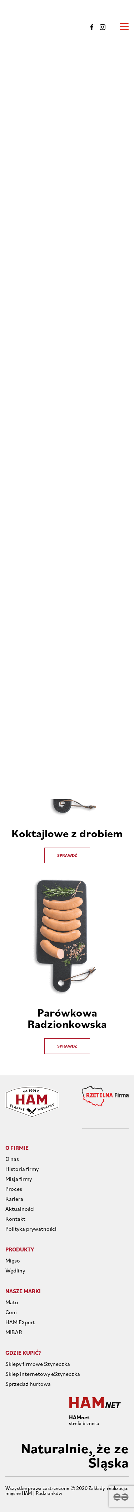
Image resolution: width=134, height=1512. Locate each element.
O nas (12, 1158)
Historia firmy (22, 1168)
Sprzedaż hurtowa (28, 1383)
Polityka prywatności (30, 1228)
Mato (11, 1302)
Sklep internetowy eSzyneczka (42, 1373)
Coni (11, 1312)
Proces (13, 1188)
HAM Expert (20, 1322)
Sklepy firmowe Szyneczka (37, 1363)
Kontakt (15, 1218)
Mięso (12, 1260)
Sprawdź (67, 855)
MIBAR (13, 1332)
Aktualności (20, 1208)
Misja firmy (18, 1178)
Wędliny (15, 1270)
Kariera (14, 1198)
